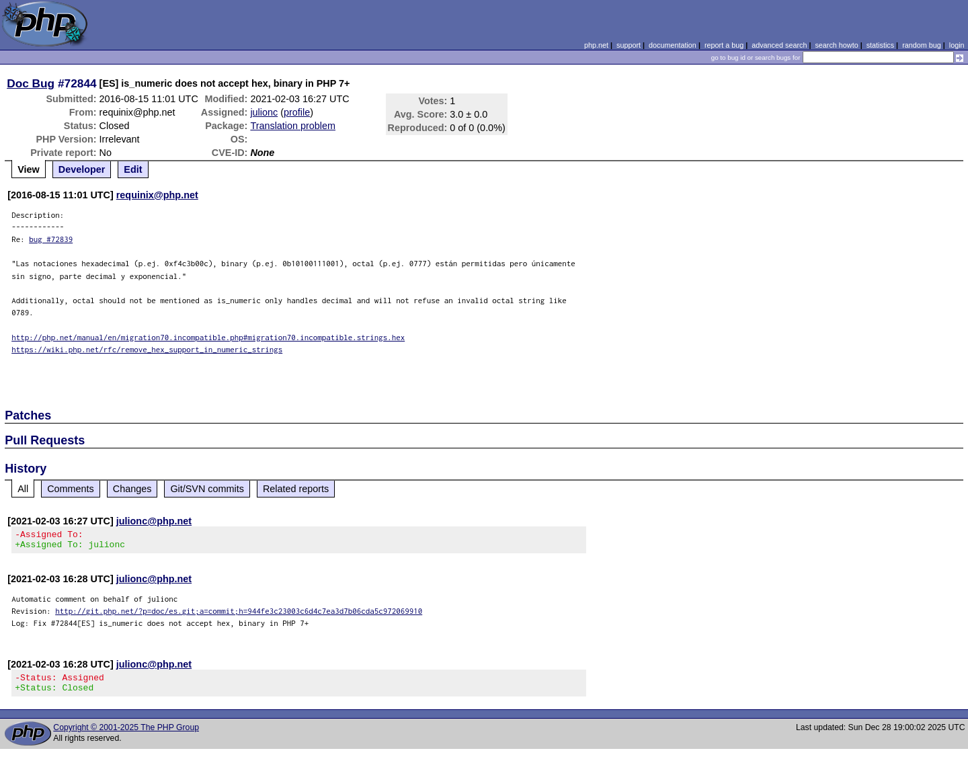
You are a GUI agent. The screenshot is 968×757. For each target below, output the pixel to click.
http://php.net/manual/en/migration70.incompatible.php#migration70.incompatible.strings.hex (208, 337)
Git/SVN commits (207, 488)
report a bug (723, 45)
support (628, 45)
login (957, 45)
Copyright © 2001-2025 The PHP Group (126, 735)
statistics (880, 45)
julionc (264, 112)
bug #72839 (51, 239)
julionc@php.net (154, 521)
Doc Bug (30, 83)
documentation (672, 45)
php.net (596, 45)
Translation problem (292, 125)
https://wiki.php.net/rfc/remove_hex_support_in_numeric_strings (146, 349)
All (22, 488)
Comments (70, 488)
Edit (133, 169)
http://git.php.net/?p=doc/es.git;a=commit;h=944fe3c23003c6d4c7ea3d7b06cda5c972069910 (238, 614)
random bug (921, 45)
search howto (836, 45)
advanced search (779, 45)
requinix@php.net (157, 195)
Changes (132, 488)
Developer (82, 169)
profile (297, 112)
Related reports (296, 488)
